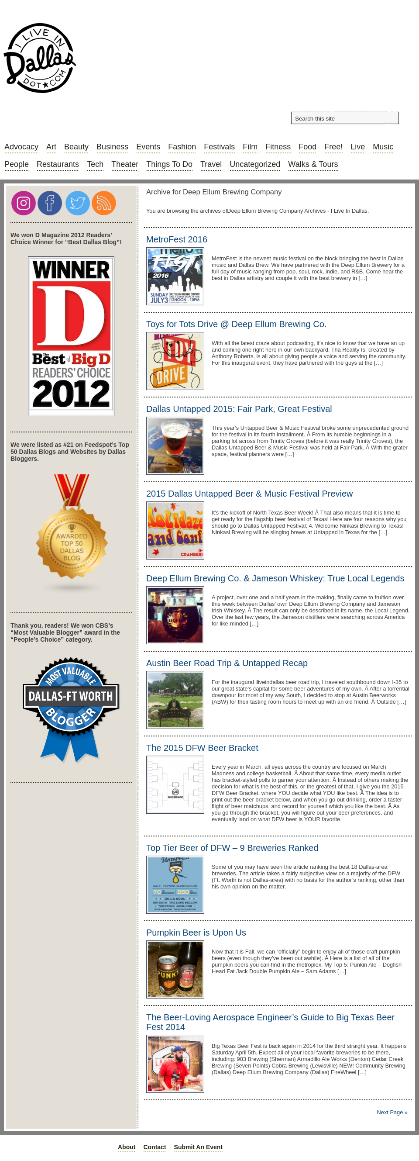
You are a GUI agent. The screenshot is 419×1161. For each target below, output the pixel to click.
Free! (333, 146)
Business (112, 146)
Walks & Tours (313, 164)
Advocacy (21, 146)
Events (148, 146)
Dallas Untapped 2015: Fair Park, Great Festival (239, 409)
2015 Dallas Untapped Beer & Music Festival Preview (249, 493)
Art (51, 146)
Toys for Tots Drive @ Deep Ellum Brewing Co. (236, 324)
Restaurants (58, 164)
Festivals (219, 146)
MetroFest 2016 (176, 239)
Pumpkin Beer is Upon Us (196, 932)
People (16, 164)
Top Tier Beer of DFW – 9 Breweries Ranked (232, 848)
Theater (124, 164)
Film (250, 146)
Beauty (76, 146)
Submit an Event (198, 1147)
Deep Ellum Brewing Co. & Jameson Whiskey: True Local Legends (275, 578)
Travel (211, 164)
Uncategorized (255, 164)
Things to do (169, 164)
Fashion (182, 146)
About (126, 1147)
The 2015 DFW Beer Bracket (202, 748)
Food (307, 146)
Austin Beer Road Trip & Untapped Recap (227, 663)
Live (357, 146)
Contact (154, 1147)
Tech (95, 164)
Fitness (278, 146)
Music (383, 146)
